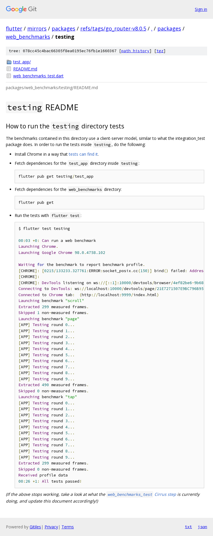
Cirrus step (141, 494)
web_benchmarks (28, 36)
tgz (159, 50)
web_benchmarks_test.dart (38, 76)
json (202, 526)
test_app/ (22, 62)
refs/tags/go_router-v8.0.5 (113, 28)
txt (188, 526)
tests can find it (83, 154)
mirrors (37, 28)
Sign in (201, 9)
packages (63, 28)
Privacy (51, 527)
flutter (14, 28)
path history (135, 50)
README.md (25, 69)
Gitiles (35, 527)
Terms (68, 527)
